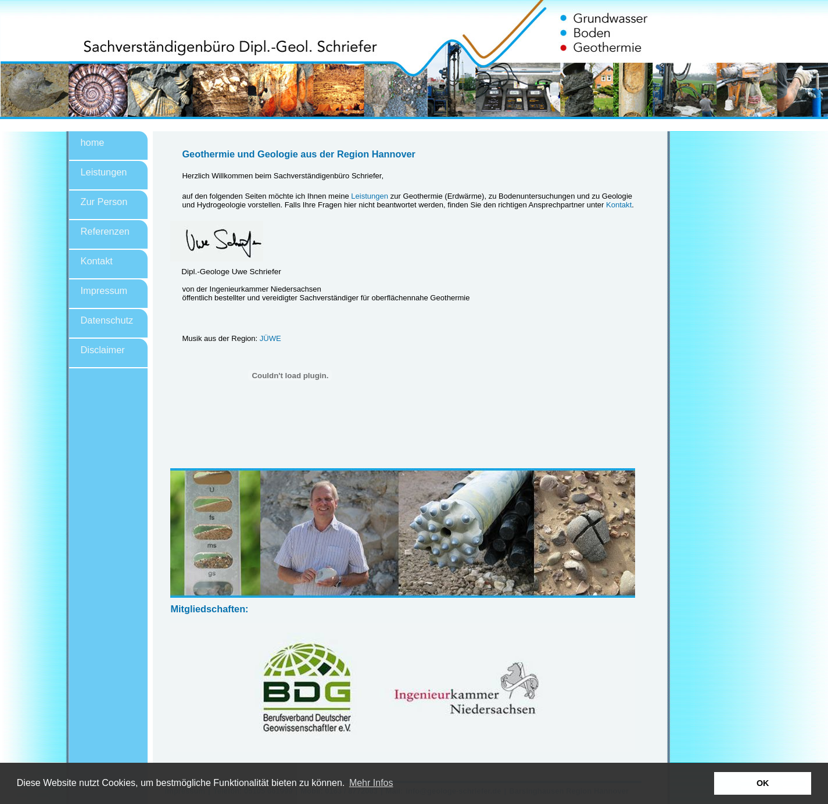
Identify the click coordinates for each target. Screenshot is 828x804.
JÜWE (270, 338)
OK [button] (763, 783)
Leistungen (104, 172)
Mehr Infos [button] (371, 783)
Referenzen (105, 231)
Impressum (104, 290)
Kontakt (97, 261)
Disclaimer (103, 349)
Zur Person (104, 201)
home (93, 142)
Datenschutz (107, 320)
